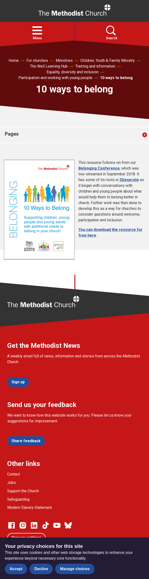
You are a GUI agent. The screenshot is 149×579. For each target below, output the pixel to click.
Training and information (95, 66)
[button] (37, 30)
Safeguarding (18, 499)
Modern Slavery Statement (29, 507)
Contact (13, 474)
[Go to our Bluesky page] (68, 525)
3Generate (129, 180)
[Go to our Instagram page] (22, 525)
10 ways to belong (116, 77)
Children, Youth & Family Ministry (107, 60)
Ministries (64, 60)
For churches (37, 60)
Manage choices (75, 569)
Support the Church (23, 491)
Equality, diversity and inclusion (73, 72)
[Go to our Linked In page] (34, 525)
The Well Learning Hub (49, 66)
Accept (16, 569)
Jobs (11, 482)
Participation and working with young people (55, 77)
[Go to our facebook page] (11, 525)
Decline (41, 569)
